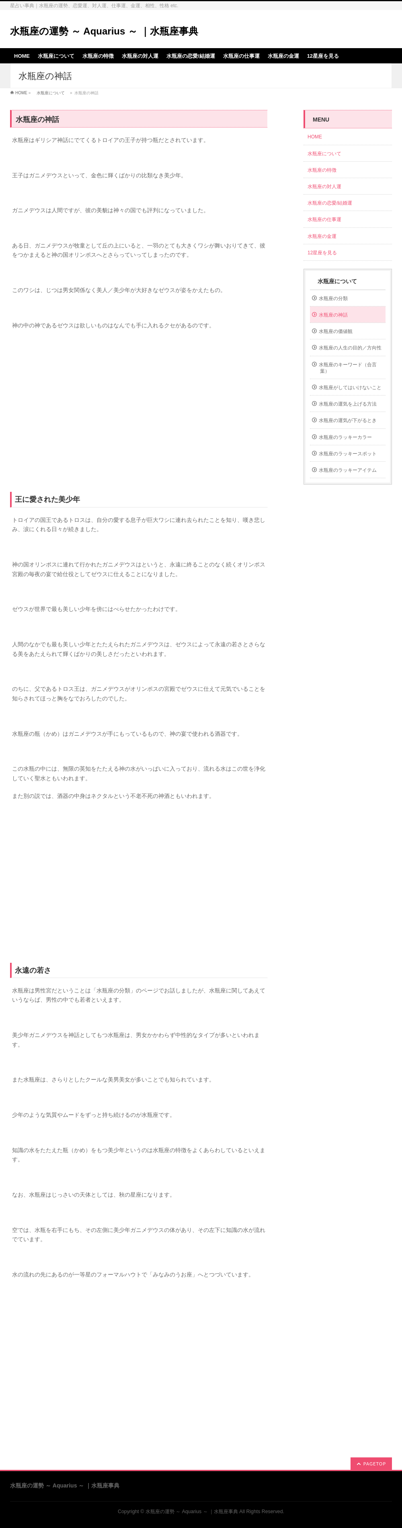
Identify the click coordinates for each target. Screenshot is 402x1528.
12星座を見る (322, 253)
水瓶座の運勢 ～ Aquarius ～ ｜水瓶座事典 (104, 31)
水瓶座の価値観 (336, 331)
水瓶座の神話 (333, 315)
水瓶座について (51, 93)
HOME (21, 93)
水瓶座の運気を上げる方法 (348, 404)
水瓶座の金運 (322, 236)
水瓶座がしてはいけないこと (350, 387)
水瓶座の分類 (333, 298)
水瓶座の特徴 (322, 170)
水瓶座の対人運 (324, 186)
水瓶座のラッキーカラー (345, 437)
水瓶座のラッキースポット (348, 454)
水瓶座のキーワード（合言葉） (348, 368)
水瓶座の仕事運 (324, 219)
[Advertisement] (138, 411)
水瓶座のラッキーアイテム (348, 470)
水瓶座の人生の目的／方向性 (350, 348)
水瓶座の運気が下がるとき (348, 420)
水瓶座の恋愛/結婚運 (330, 203)
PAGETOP (374, 1463)
